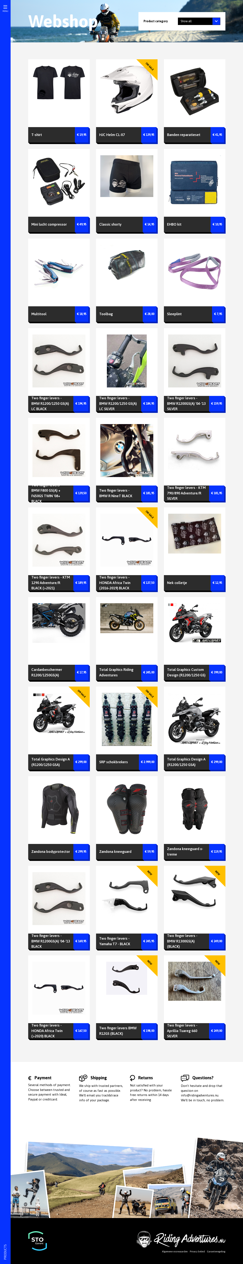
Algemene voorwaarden (175, 1251)
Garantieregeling (216, 1251)
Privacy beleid (197, 1251)
